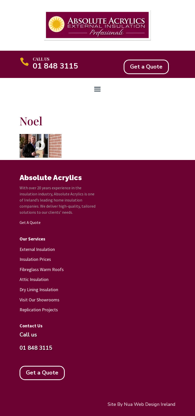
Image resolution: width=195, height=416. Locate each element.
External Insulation (37, 249)
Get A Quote (30, 222)
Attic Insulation (34, 279)
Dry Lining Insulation (39, 289)
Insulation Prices (35, 259)
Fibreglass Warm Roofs (42, 269)
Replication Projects (39, 310)
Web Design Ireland (154, 404)
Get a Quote (146, 67)
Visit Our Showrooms (39, 300)
